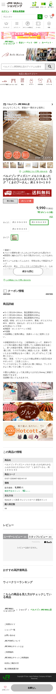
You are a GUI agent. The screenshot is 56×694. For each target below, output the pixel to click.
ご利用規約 (8, 652)
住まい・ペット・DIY (28, 42)
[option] (28, 136)
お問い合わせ (9, 635)
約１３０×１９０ (20, 222)
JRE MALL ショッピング (9, 42)
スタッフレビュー (41, 536)
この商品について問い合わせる (34, 171)
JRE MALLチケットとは (13, 646)
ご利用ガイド (9, 624)
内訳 (51, 217)
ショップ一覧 (9, 630)
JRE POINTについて (12, 641)
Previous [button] (9, 136)
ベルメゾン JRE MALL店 (28, 104)
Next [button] (46, 136)
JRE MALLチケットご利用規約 (16, 658)
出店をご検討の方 (11, 663)
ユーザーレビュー (15, 536)
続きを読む (28, 271)
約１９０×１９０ (39, 222)
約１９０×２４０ (20, 229)
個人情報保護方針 (11, 669)
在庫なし (32, 688)
